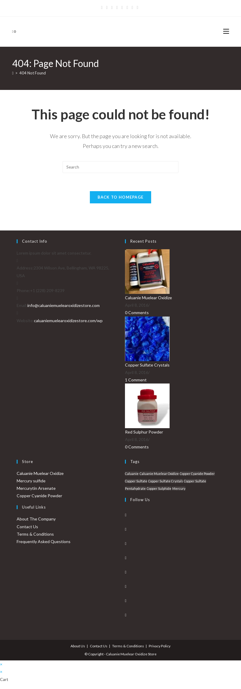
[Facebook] (106, 7)
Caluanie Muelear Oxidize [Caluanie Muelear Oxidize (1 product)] (159, 474)
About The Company (36, 518)
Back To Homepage (121, 197)
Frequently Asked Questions (44, 541)
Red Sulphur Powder (144, 431)
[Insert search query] (120, 167)
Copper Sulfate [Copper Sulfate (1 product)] (136, 481)
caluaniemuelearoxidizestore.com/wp (68, 320)
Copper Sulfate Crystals (147, 364)
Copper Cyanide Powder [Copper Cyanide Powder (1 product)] (197, 474)
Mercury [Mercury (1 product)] (178, 488)
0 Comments (137, 312)
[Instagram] (122, 7)
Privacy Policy (159, 646)
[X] (102, 7)
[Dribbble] (117, 7)
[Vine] (132, 7)
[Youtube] (127, 7)
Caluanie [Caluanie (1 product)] (132, 474)
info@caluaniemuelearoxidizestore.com (63, 305)
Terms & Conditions (35, 534)
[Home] (13, 73)
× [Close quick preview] (1, 664)
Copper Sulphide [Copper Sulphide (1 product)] (159, 488)
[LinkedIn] (125, 557)
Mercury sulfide (31, 480)
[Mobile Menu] (226, 31)
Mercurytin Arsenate (36, 488)
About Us (78, 646)
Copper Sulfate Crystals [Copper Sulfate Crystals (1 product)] (165, 481)
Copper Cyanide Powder (39, 495)
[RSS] (137, 7)
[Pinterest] (112, 7)
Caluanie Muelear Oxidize (148, 297)
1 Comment (136, 379)
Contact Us (27, 526)
